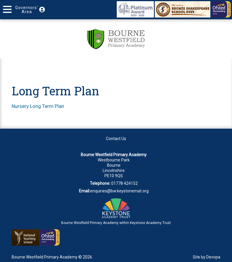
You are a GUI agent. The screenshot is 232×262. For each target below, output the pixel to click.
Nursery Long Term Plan (38, 106)
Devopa (213, 257)
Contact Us (116, 138)
